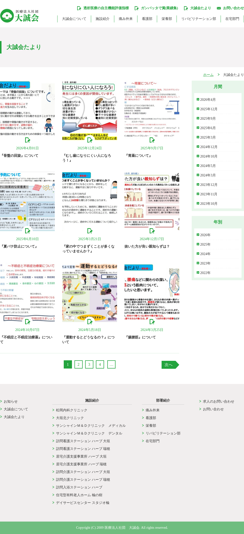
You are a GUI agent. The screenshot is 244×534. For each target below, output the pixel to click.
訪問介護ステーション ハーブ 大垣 (83, 472)
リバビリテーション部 (198, 19)
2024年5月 (208, 166)
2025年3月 (208, 137)
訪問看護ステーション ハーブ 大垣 (83, 441)
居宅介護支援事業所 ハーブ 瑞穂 (81, 464)
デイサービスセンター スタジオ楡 (82, 503)
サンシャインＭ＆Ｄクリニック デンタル (91, 433)
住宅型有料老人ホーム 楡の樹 (79, 495)
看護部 (147, 19)
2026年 (205, 235)
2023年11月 (208, 194)
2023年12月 (209, 185)
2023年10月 (209, 204)
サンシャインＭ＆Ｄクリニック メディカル (91, 425)
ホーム (208, 75)
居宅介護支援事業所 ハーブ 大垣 (81, 456)
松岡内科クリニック (71, 410)
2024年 (205, 254)
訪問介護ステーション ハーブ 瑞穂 (83, 479)
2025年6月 (208, 128)
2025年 (205, 244)
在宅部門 (232, 19)
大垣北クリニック (70, 418)
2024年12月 (209, 147)
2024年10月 (209, 156)
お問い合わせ (233, 8)
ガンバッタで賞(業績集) (159, 8)
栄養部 (167, 19)
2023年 (205, 263)
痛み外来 (126, 19)
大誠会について (74, 19)
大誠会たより (14, 417)
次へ (169, 365)
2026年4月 (208, 100)
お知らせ (11, 401)
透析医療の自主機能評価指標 (106, 8)
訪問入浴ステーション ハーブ (79, 487)
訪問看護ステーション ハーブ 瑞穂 (83, 449)
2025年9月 (208, 118)
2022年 (205, 273)
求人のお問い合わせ (218, 401)
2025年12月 (209, 109)
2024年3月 (208, 175)
